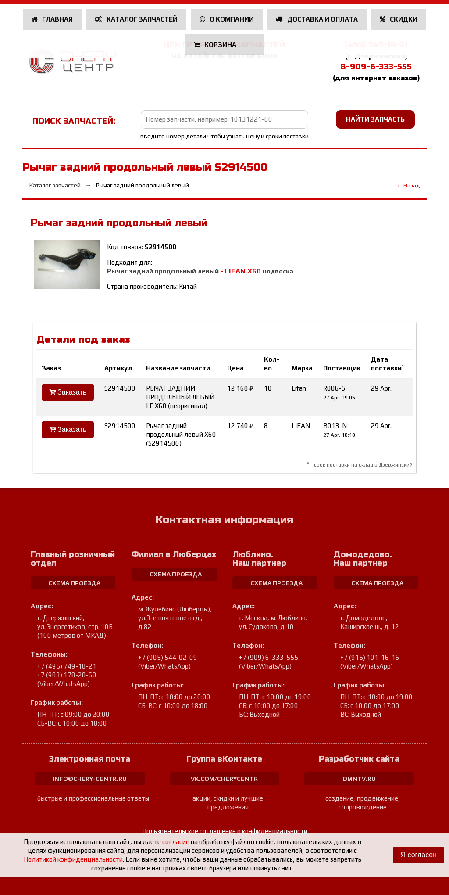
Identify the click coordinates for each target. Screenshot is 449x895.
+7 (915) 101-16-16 (369, 657)
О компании (227, 19)
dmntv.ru (359, 778)
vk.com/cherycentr (224, 778)
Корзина (216, 44)
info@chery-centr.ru (90, 778)
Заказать (68, 392)
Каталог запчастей (136, 19)
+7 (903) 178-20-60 (66, 675)
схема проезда (74, 582)
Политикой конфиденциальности (73, 859)
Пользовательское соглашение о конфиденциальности (224, 831)
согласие (175, 841)
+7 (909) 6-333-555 (268, 657)
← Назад (408, 185)
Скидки (399, 19)
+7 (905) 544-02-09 (167, 657)
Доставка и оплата (317, 19)
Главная (52, 19)
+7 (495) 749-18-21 (66, 666)
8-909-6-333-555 (376, 67)
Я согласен (418, 855)
